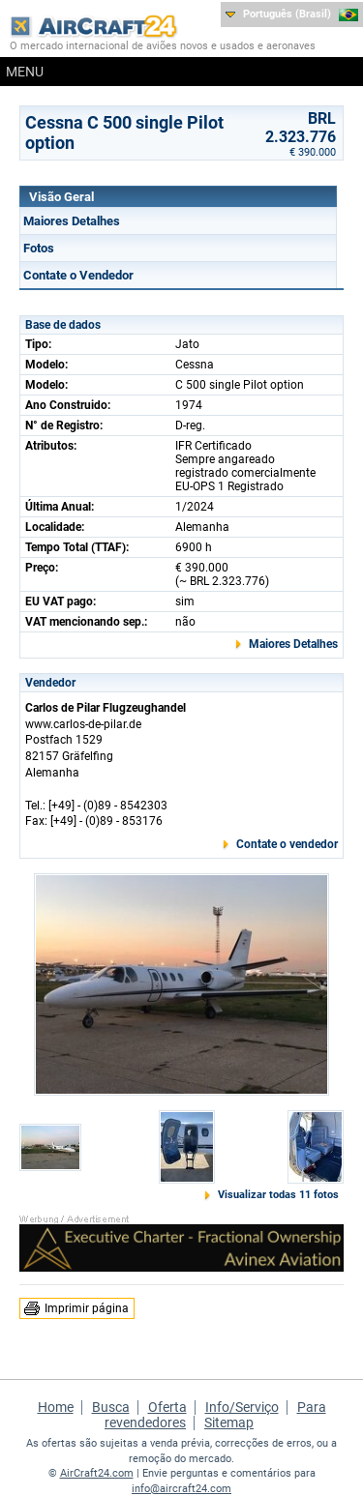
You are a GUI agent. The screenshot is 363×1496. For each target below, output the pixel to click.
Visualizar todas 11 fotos (278, 1194)
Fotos (38, 248)
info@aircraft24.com (181, 1488)
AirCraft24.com (97, 1473)
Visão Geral (61, 197)
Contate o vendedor (287, 844)
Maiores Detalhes (71, 221)
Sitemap (229, 1422)
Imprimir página (87, 1308)
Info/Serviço (242, 1407)
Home (56, 1407)
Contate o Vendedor (78, 275)
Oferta (167, 1407)
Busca (111, 1407)
